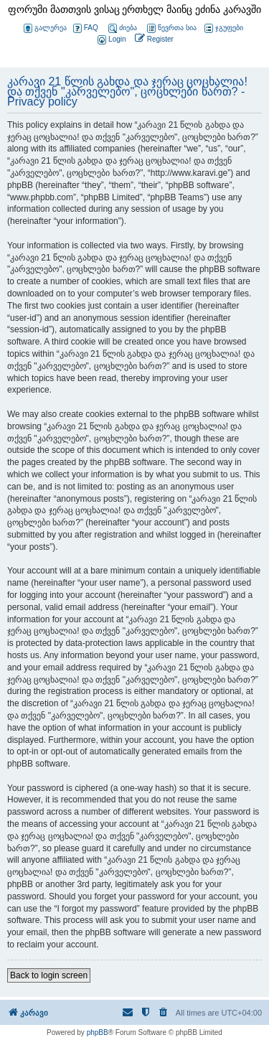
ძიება (122, 28)
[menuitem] (110, 39)
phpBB (97, 1032)
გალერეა (45, 28)
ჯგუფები (223, 28)
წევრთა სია (172, 28)
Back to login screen (49, 975)
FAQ (85, 28)
